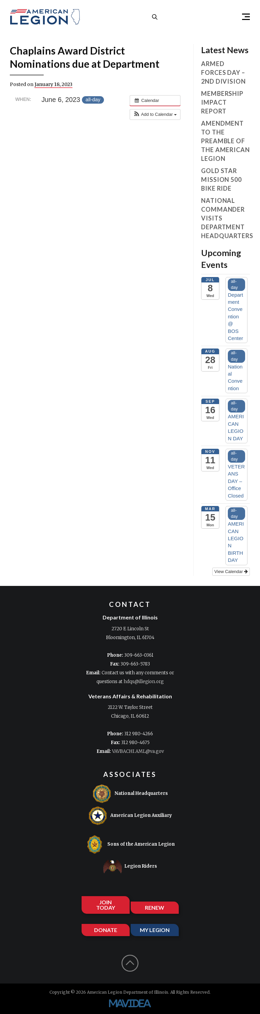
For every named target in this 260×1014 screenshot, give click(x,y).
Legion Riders (130, 866)
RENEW (154, 907)
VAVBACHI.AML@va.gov (138, 751)
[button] (243, 17)
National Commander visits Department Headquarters (225, 218)
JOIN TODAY (105, 905)
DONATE (105, 930)
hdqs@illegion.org (144, 681)
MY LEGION (155, 930)
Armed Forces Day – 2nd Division (223, 72)
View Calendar (231, 571)
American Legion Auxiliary (130, 815)
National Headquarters (130, 793)
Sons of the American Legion (130, 844)
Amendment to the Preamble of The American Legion (225, 141)
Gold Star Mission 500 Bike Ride (221, 179)
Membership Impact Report (222, 102)
